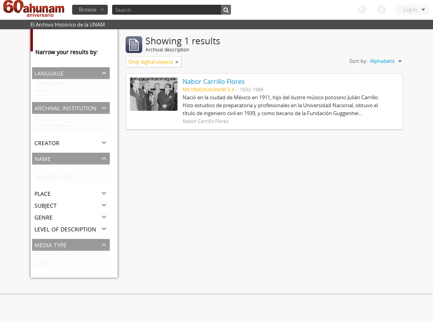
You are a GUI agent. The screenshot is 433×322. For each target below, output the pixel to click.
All (37, 118)
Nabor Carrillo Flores (55, 178)
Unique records (49, 84)
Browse (87, 9)
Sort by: (358, 60)
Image (41, 264)
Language (362, 10)
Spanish (42, 92)
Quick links (381, 10)
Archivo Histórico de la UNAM (63, 127)
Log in (410, 9)
